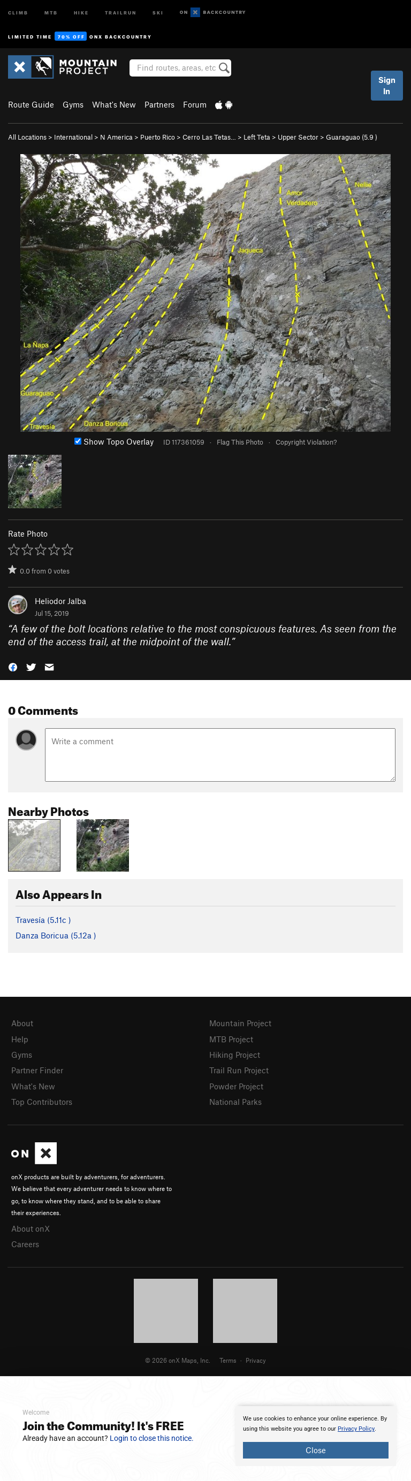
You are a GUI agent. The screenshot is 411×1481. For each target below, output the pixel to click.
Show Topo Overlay (114, 441)
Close (316, 1450)
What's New (114, 104)
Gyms (73, 104)
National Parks (235, 1101)
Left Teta (256, 137)
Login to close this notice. (152, 1438)
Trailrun (120, 12)
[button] (13, 666)
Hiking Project (234, 1054)
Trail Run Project (239, 1070)
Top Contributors (41, 1101)
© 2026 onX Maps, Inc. (177, 1360)
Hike (81, 12)
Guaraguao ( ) (351, 137)
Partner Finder (37, 1070)
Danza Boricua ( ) (56, 935)
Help (19, 1039)
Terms (228, 1360)
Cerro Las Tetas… (209, 137)
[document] (316, 1436)
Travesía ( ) (43, 920)
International (73, 137)
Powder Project (236, 1086)
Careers (25, 1244)
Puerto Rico (157, 137)
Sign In (386, 85)
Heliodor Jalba (60, 601)
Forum (195, 104)
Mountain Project (240, 1023)
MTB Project (231, 1039)
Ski (158, 12)
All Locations (27, 137)
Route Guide (31, 104)
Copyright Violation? (306, 442)
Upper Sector (298, 137)
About (22, 1023)
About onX (30, 1228)
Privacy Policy (356, 1428)
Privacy (256, 1360)
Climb (18, 12)
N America (116, 137)
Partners (159, 104)
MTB (51, 12)
